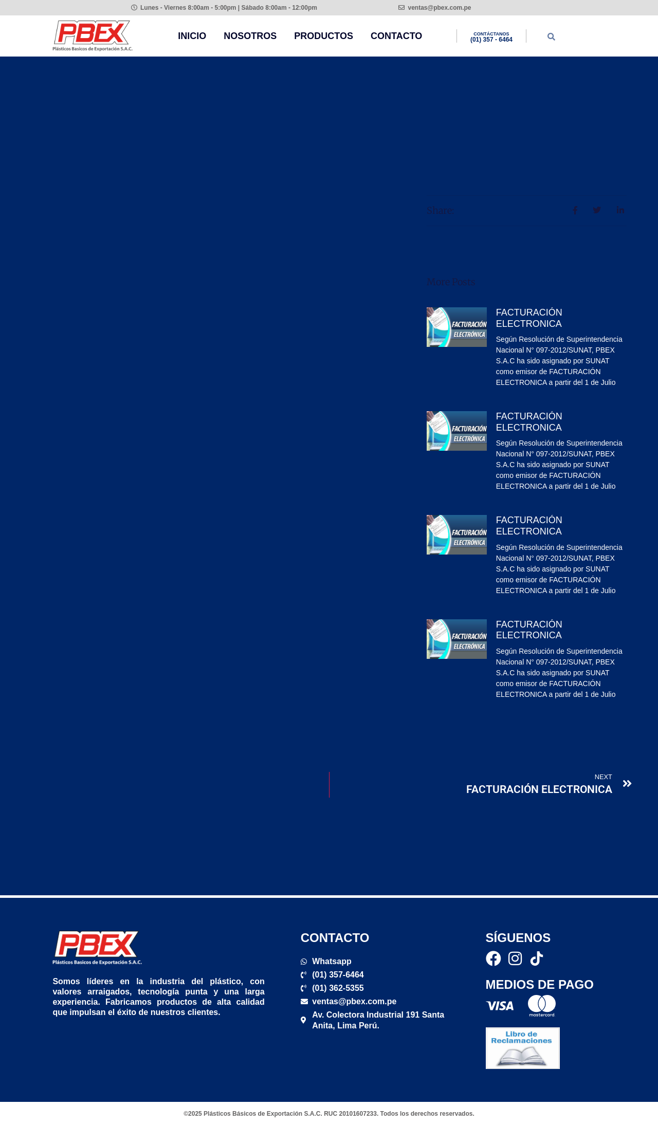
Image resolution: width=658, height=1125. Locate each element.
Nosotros (250, 36)
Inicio (192, 36)
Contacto (396, 36)
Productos (323, 36)
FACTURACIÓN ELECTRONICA (529, 318)
